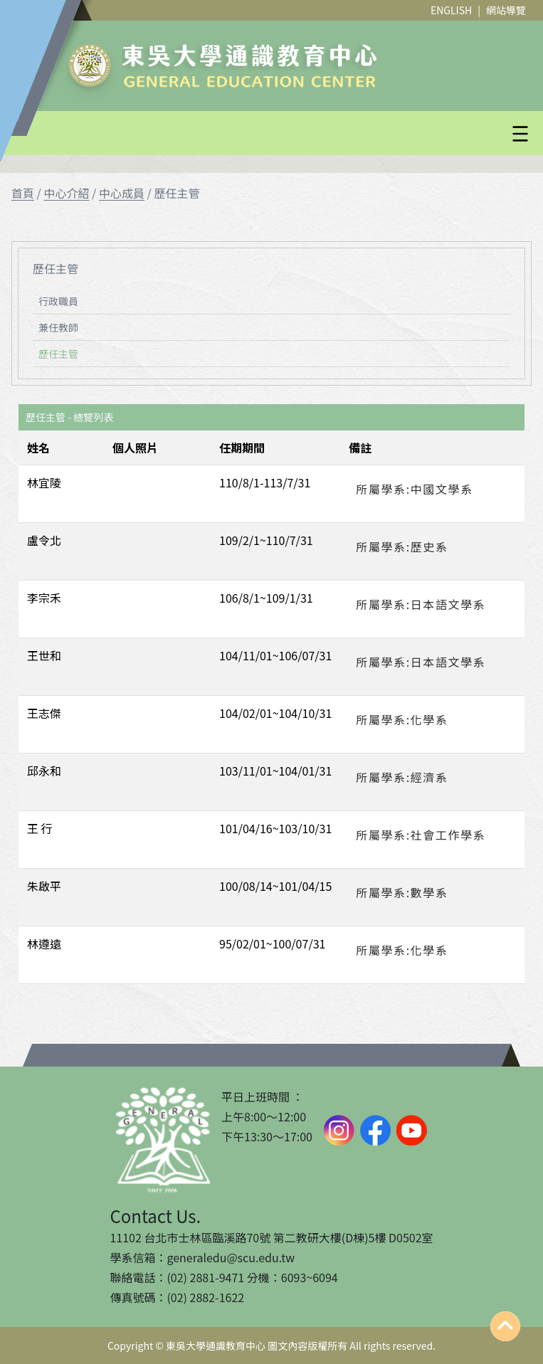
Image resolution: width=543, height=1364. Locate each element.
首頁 (22, 192)
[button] (305, 134)
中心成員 (121, 192)
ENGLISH (451, 10)
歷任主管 (58, 354)
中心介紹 (66, 192)
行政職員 (58, 301)
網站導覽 (506, 10)
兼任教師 (58, 327)
